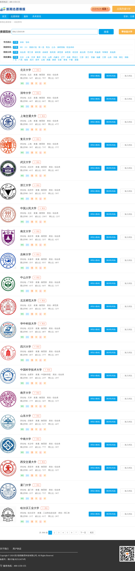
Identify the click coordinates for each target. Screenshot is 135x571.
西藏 (48, 60)
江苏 (82, 57)
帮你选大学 (127, 31)
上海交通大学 (28, 115)
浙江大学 (25, 185)
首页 (4, 16)
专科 (27, 42)
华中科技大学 (28, 323)
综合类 (23, 52)
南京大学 (25, 231)
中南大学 (25, 438)
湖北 (121, 57)
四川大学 (25, 346)
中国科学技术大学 (31, 369)
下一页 (83, 533)
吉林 (68, 57)
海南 (26, 60)
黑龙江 (75, 57)
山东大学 (25, 415)
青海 (65, 60)
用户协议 (17, 549)
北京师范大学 (28, 300)
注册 (132, 16)
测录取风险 (111, 76)
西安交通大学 (28, 461)
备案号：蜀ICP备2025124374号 (13, 559)
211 (26, 47)
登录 (126, 16)
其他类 (113, 52)
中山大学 (25, 277)
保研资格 (61, 47)
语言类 (75, 52)
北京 (22, 57)
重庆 (38, 57)
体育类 (68, 52)
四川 (32, 60)
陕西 (54, 60)
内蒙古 (56, 57)
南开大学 (25, 392)
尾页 (92, 533)
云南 (43, 60)
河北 (44, 57)
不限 (15, 42)
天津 (33, 57)
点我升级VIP (123, 9)
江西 (104, 57)
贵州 (37, 60)
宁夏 (71, 60)
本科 (22, 42)
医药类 (53, 52)
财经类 (38, 52)
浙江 (87, 57)
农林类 (45, 52)
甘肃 (60, 60)
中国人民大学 (28, 208)
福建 (98, 57)
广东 (15, 60)
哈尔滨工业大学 (29, 508)
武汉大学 (25, 162)
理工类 (30, 52)
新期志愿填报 (5, 22)
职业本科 (70, 47)
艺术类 (90, 52)
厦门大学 (25, 484)
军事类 (105, 52)
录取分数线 (95, 76)
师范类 (60, 52)
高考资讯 (36, 16)
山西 (50, 57)
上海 (27, 57)
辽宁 (63, 57)
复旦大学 (25, 139)
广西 (20, 60)
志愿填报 (15, 16)
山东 (110, 57)
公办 (53, 47)
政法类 (83, 52)
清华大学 (25, 92)
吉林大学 (25, 254)
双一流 (41, 47)
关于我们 (4, 549)
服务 (26, 16)
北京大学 (25, 69)
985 (21, 47)
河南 (115, 57)
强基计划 (33, 47)
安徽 (93, 57)
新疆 (76, 60)
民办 (48, 47)
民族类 (98, 52)
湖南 (126, 57)
